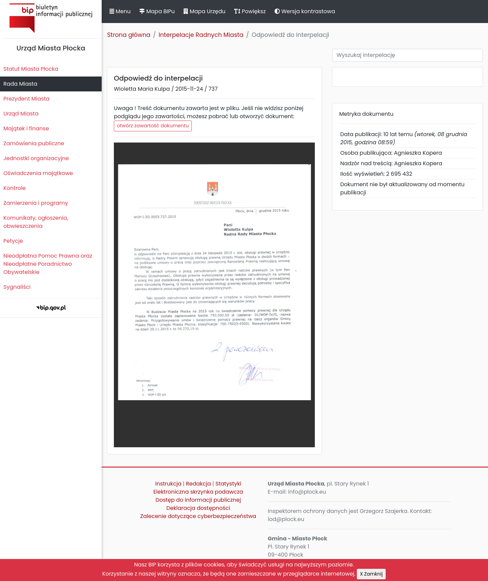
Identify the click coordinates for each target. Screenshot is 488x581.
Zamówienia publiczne (33, 143)
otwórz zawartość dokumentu (153, 125)
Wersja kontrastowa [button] (304, 11)
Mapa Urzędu (204, 11)
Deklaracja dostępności (198, 508)
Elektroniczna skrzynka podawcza (198, 492)
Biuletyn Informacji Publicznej (50, 18)
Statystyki (228, 484)
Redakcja (198, 484)
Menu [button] (119, 11)
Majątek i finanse (26, 128)
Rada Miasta (20, 84)
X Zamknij (371, 574)
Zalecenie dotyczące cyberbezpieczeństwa (198, 516)
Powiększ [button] (250, 11)
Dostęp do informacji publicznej (198, 500)
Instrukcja (168, 484)
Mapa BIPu (157, 11)
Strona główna (128, 35)
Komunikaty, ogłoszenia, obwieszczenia (35, 222)
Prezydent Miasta (26, 99)
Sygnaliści (16, 287)
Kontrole (14, 188)
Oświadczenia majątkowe (38, 173)
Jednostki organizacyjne (36, 158)
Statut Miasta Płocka (30, 69)
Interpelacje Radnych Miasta (201, 35)
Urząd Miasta (20, 113)
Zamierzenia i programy (35, 203)
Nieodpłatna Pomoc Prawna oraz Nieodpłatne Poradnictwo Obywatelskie (47, 264)
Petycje (13, 241)
